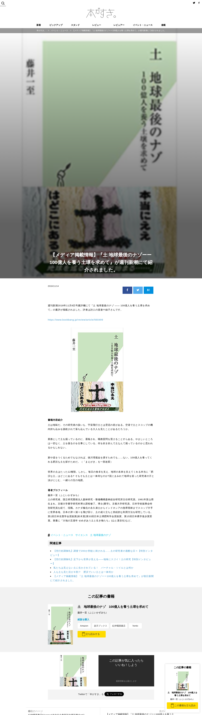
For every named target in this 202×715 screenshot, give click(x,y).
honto (135, 626)
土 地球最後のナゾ (100, 535)
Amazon (84, 626)
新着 (38, 25)
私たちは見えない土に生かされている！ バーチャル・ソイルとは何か (93, 567)
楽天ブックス (100, 626)
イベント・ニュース (143, 25)
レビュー (96, 25)
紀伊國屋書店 (118, 626)
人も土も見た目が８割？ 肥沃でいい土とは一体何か (83, 572)
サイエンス (81, 535)
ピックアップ (56, 25)
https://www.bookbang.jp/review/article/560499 (75, 319)
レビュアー (119, 25)
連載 (163, 25)
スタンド (75, 25)
